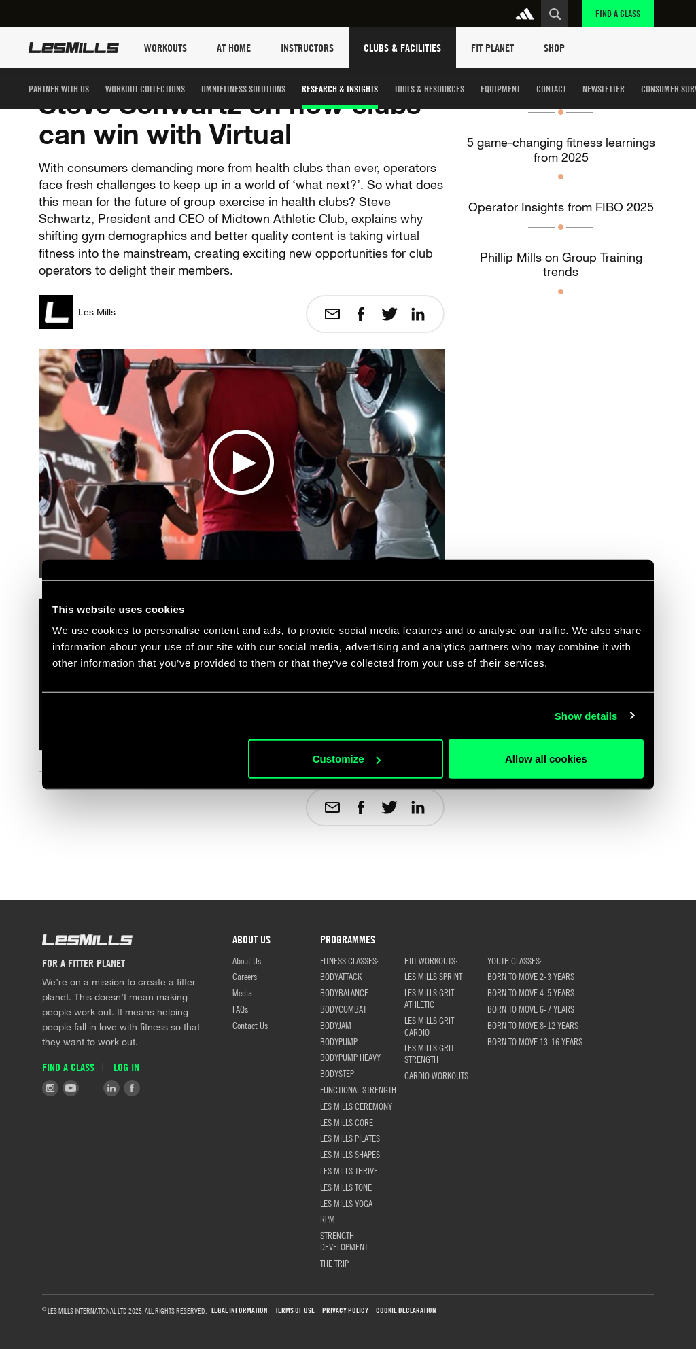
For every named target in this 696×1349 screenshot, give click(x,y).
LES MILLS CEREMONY (356, 1106)
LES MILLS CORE (346, 1122)
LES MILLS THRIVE (349, 1170)
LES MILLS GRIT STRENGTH (429, 1053)
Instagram (50, 1088)
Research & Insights (340, 88)
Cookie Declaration (406, 1310)
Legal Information (239, 1310)
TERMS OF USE (295, 1310)
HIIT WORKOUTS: (430, 960)
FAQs (240, 1008)
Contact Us (250, 1025)
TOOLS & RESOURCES (429, 88)
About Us (246, 960)
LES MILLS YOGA (346, 1203)
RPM (327, 1218)
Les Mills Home (74, 47)
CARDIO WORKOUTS (436, 1075)
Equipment (500, 88)
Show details (586, 715)
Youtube (71, 1088)
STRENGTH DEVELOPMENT (344, 1240)
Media (242, 992)
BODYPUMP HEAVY (350, 1057)
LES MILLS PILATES (350, 1138)
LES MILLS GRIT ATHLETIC (429, 998)
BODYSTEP (337, 1073)
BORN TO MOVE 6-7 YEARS (530, 1008)
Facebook (132, 1088)
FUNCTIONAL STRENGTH (358, 1089)
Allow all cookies (546, 759)
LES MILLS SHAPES (350, 1154)
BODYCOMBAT (343, 1008)
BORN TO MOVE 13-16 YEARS (534, 1041)
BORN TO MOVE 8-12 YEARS (532, 1025)
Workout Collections (145, 88)
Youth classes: (514, 960)
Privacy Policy (345, 1310)
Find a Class (617, 13)
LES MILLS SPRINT (433, 976)
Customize (347, 759)
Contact (551, 88)
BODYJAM (335, 1025)
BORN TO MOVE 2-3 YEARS (530, 976)
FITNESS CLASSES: (349, 960)
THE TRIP (334, 1263)
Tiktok (91, 1088)
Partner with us (59, 88)
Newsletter (603, 88)
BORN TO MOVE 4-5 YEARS (530, 992)
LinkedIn (111, 1088)
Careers (244, 976)
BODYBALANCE (344, 992)
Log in (126, 1067)
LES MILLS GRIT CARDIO (429, 1026)
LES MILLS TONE (346, 1186)
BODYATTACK (341, 976)
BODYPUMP (339, 1041)
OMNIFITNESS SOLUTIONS (243, 88)
